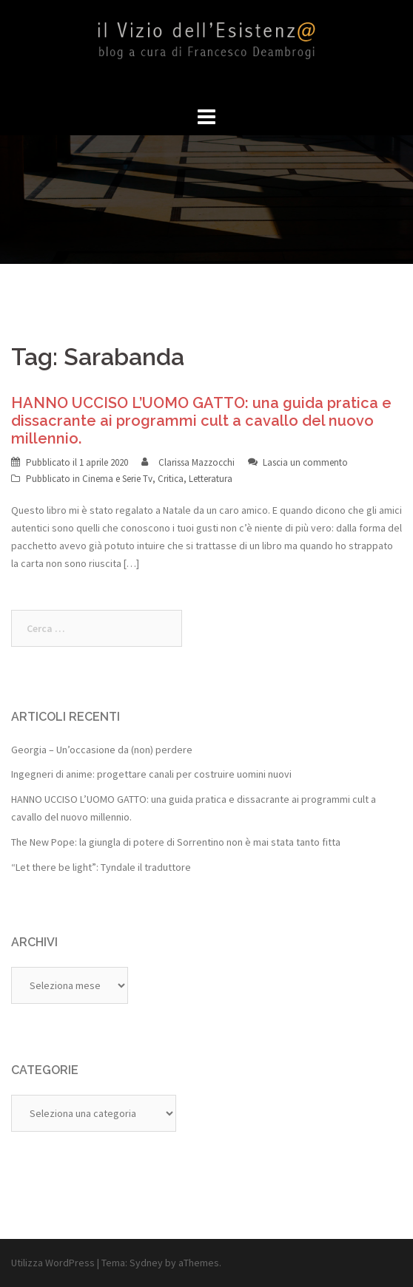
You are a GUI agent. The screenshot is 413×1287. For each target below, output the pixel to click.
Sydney (146, 1262)
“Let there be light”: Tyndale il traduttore (101, 867)
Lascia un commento (305, 462)
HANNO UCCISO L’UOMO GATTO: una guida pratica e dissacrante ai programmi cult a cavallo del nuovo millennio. (201, 420)
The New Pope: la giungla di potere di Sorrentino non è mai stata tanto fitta (175, 842)
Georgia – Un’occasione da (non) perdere (101, 749)
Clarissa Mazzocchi (196, 462)
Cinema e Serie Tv (117, 478)
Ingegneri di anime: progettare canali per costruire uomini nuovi (151, 774)
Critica (171, 478)
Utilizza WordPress (53, 1262)
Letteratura (210, 478)
